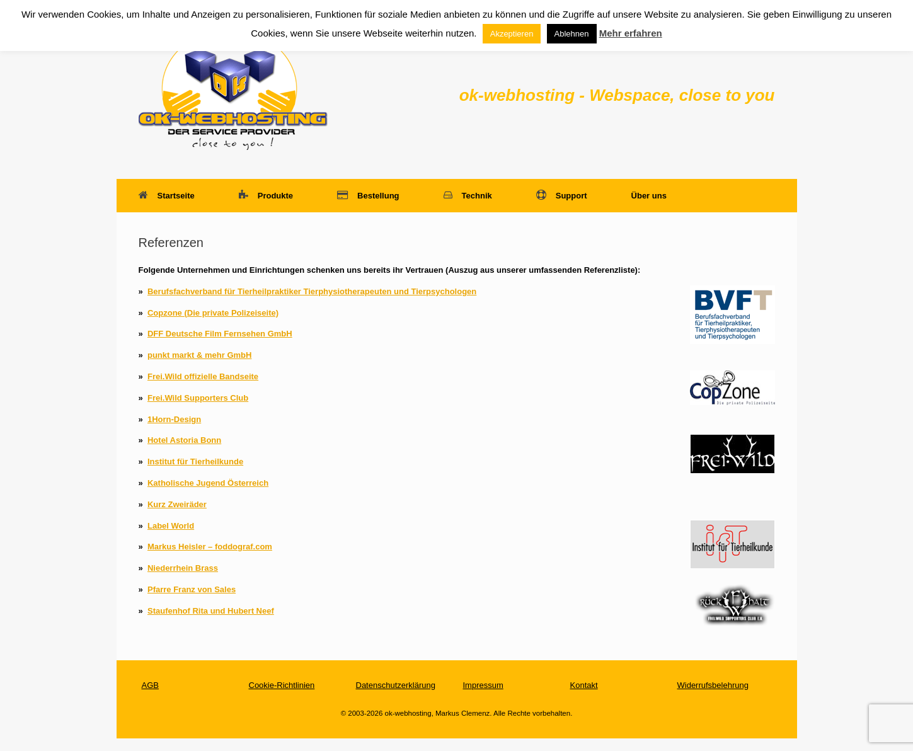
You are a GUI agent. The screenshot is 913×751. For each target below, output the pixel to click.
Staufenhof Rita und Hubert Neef (210, 611)
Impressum (483, 685)
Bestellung (368, 195)
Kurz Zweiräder (177, 504)
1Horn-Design (174, 419)
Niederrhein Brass (182, 568)
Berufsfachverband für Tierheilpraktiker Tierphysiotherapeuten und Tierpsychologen (311, 291)
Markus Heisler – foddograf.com (209, 546)
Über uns (649, 195)
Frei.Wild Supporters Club (197, 398)
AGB (150, 685)
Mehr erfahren (630, 33)
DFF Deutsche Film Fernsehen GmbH (219, 333)
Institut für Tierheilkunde (195, 461)
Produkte (266, 195)
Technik (468, 195)
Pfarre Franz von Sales (191, 589)
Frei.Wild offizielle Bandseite (202, 376)
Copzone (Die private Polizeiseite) (212, 313)
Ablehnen (571, 33)
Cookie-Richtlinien (282, 685)
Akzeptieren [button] (512, 33)
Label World (170, 525)
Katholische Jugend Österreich (207, 483)
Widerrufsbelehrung (713, 685)
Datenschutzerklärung (395, 685)
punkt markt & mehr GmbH (199, 355)
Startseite (167, 195)
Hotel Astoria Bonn (184, 440)
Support (561, 195)
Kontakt (584, 685)
